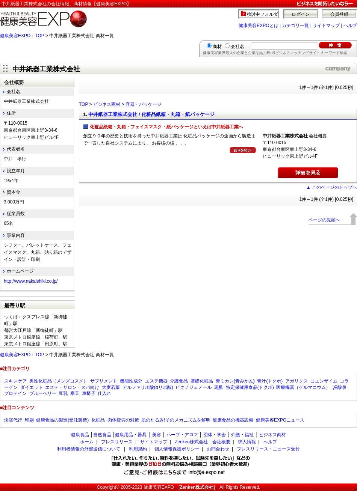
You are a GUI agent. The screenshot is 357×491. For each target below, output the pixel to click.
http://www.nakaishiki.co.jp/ (30, 281)
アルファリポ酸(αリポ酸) (148, 387)
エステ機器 (156, 381)
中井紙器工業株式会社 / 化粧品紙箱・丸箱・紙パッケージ (151, 114)
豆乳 (63, 393)
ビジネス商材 (106, 104)
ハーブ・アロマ (182, 434)
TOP (83, 104)
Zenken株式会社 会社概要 (202, 441)
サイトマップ (326, 25)
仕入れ (104, 393)
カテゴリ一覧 (295, 25)
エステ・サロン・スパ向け (72, 387)
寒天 (74, 393)
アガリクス (296, 381)
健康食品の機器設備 (233, 420)
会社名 (237, 46)
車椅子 (88, 393)
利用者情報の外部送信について (88, 449)
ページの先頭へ (324, 220)
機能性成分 (131, 381)
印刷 (29, 420)
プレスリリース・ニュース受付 (268, 449)
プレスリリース (117, 441)
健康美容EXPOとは (258, 25)
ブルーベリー (42, 393)
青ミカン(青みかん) (235, 381)
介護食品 (179, 381)
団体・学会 (214, 434)
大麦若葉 (111, 387)
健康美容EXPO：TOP (22, 35)
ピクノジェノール (193, 387)
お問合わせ (218, 449)
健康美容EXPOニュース (280, 420)
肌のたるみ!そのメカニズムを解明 (175, 420)
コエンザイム (323, 381)
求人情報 (247, 441)
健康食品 (80, 434)
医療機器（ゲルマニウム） (303, 387)
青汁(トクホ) (270, 381)
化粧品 (98, 420)
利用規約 (138, 449)
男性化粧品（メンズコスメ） (58, 381)
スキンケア (15, 381)
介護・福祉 (242, 434)
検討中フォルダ (262, 14)
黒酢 (218, 387)
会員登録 (339, 14)
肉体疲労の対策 (123, 420)
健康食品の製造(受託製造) (62, 420)
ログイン (301, 14)
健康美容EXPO (159, 487)
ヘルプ (350, 25)
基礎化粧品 (202, 381)
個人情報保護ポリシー (177, 449)
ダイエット (31, 387)
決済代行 (13, 420)
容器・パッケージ (144, 104)
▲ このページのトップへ (331, 187)
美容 (156, 434)
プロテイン (15, 393)
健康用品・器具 (131, 434)
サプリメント (103, 381)
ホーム (87, 441)
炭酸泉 (339, 387)
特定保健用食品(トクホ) (250, 387)
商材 (217, 46)
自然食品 (102, 434)
